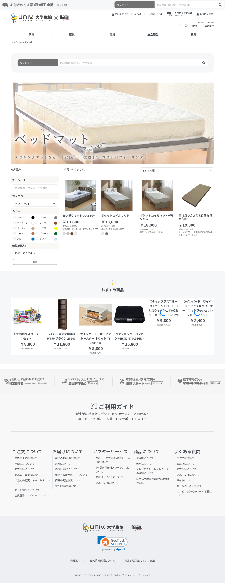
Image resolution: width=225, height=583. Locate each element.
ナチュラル (22, 233)
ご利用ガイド (120, 14)
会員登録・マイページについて (32, 495)
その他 (43, 238)
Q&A (137, 14)
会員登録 (209, 25)
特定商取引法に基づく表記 (140, 560)
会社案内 (75, 560)
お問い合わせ (155, 14)
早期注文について (25, 463)
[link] (112, 543)
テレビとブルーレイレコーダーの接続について (153, 471)
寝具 (112, 34)
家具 (72, 34)
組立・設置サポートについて (71, 475)
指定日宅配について (66, 469)
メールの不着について (189, 486)
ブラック (21, 217)
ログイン (195, 25)
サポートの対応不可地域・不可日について (113, 460)
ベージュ (21, 228)
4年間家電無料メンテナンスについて (113, 469)
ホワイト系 (22, 222)
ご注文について (185, 458)
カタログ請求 (205, 14)
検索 (35, 261)
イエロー (44, 228)
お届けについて (185, 463)
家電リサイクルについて (109, 477)
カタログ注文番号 (183, 13)
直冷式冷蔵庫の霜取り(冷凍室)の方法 (153, 481)
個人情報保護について (102, 560)
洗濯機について (145, 458)
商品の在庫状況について (28, 475)
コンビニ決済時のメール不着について (194, 493)
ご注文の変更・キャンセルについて (32, 482)
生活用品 (153, 34)
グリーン (44, 233)
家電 (31, 34)
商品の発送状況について (69, 480)
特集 (193, 34)
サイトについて (185, 480)
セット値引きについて (27, 490)
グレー (43, 217)
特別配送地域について (67, 486)
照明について (143, 463)
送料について (62, 463)
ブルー (20, 238)
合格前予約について (26, 458)
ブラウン (44, 222)
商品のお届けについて (67, 458)
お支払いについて (25, 469)
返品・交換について (107, 483)
